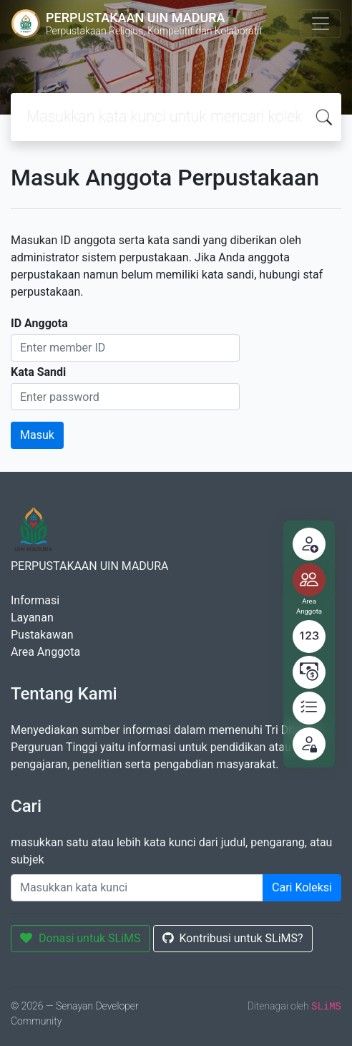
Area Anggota (45, 652)
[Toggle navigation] (320, 23)
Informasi (35, 600)
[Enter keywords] (137, 887)
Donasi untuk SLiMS (80, 938)
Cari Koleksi (302, 887)
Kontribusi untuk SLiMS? (232, 938)
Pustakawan (42, 634)
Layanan (32, 617)
